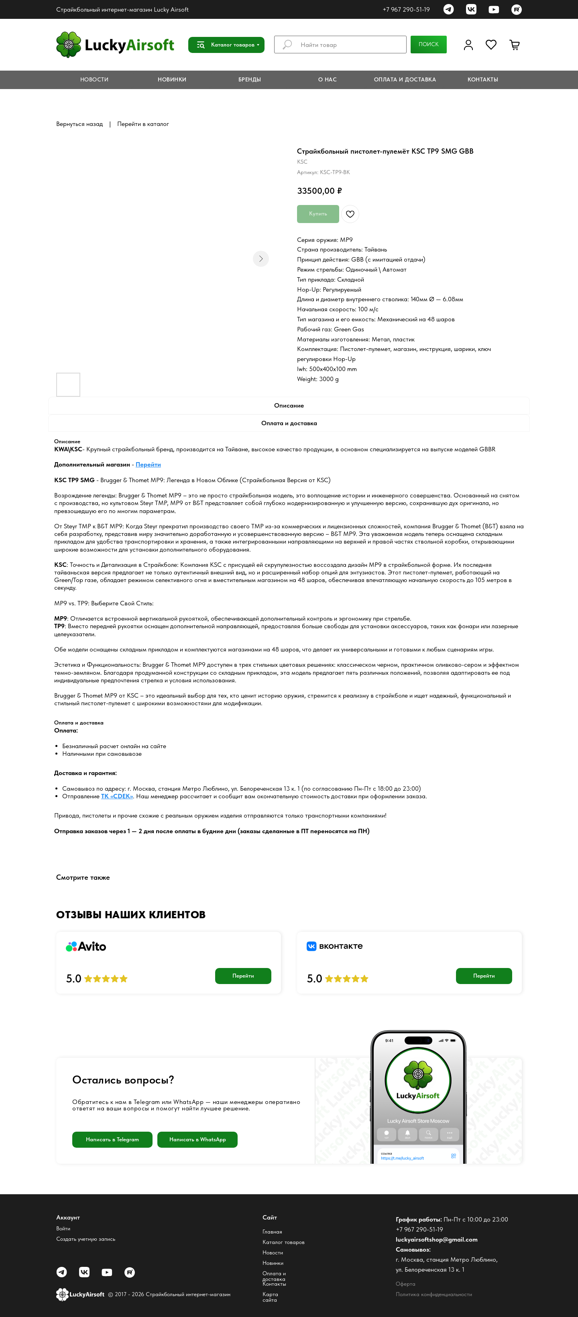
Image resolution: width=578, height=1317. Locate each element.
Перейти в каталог (143, 124)
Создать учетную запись (85, 1239)
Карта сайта (270, 1297)
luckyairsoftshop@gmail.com (437, 1239)
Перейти (148, 464)
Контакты (274, 1283)
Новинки (273, 1263)
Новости (273, 1252)
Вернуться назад (79, 124)
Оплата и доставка (274, 1276)
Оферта (405, 1283)
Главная (272, 1231)
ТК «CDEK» (117, 796)
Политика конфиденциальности (434, 1294)
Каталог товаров (284, 1242)
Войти (63, 1228)
